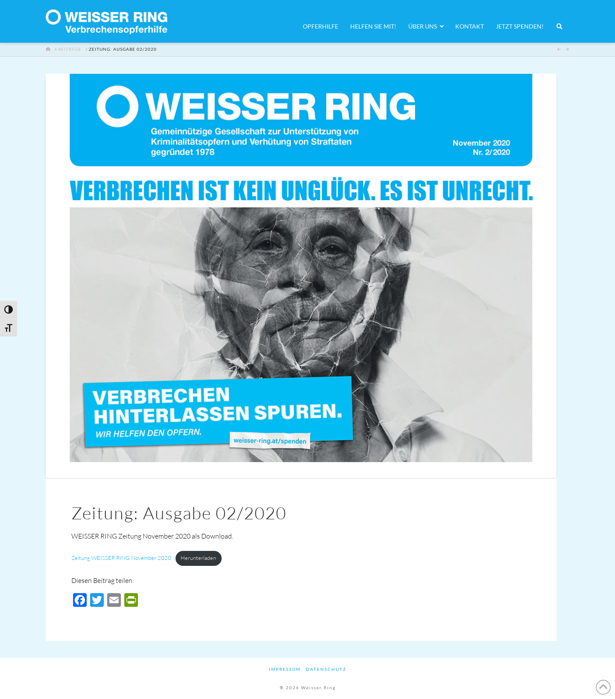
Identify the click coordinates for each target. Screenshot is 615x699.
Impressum (285, 669)
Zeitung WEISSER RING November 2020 (121, 557)
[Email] (114, 601)
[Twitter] (96, 601)
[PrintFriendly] (131, 601)
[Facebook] (79, 601)
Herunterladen (198, 557)
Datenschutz (326, 669)
